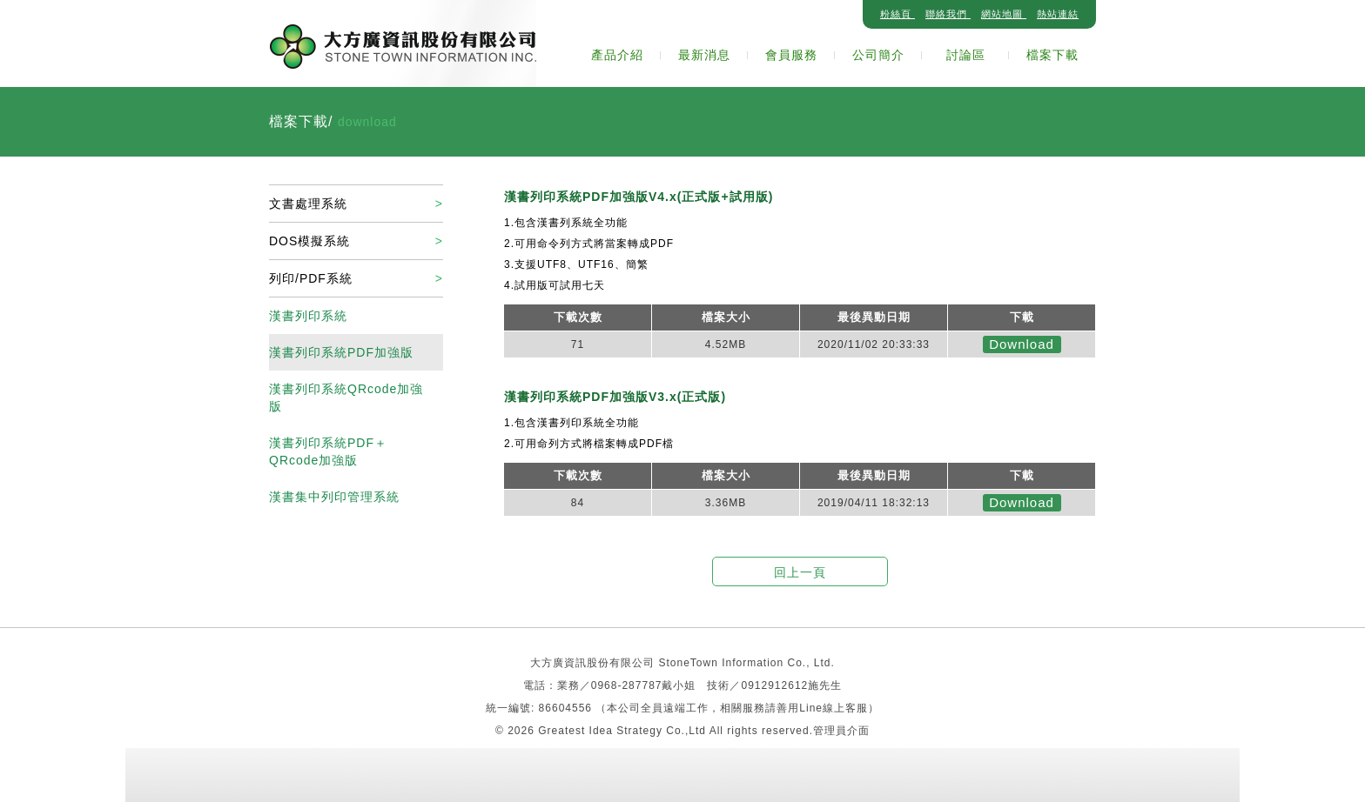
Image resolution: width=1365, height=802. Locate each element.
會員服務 (791, 55)
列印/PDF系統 (311, 278)
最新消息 (704, 55)
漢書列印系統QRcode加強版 (346, 397)
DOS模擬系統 (309, 241)
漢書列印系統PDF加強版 (341, 352)
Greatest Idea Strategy (602, 731)
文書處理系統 (308, 204)
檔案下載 (1052, 55)
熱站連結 (1058, 14)
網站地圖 (1003, 14)
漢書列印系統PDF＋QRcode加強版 (328, 451)
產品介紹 (617, 55)
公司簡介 (878, 55)
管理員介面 (841, 731)
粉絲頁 (897, 14)
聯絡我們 (948, 14)
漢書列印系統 (308, 316)
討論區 (965, 55)
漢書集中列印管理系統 (334, 497)
